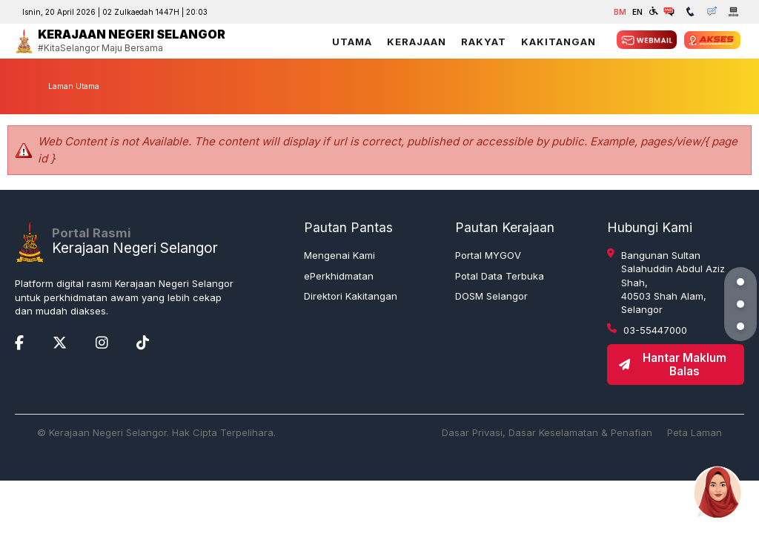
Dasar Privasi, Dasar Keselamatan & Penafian (547, 432)
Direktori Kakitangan (350, 296)
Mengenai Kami (339, 255)
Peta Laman (694, 432)
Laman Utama (73, 86)
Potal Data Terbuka (499, 276)
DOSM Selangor (491, 296)
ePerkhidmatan (339, 276)
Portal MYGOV (488, 255)
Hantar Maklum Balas (672, 364)
